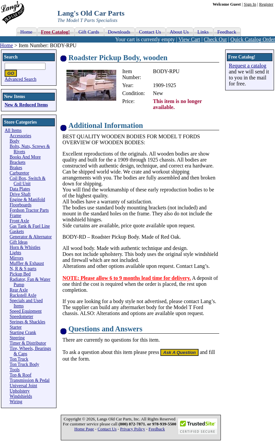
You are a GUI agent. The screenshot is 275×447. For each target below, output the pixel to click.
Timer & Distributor (28, 343)
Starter (16, 327)
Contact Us (107, 429)
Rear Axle (19, 289)
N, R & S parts (23, 268)
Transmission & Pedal (29, 380)
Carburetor (19, 172)
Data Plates (20, 188)
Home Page (84, 429)
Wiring (16, 401)
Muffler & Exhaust (27, 263)
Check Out (215, 39)
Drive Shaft (20, 194)
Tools (15, 369)
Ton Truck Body (24, 364)
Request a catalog (247, 65)
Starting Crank (23, 332)
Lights (15, 252)
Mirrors (17, 258)
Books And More (25, 157)
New (158, 93)
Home (6, 45)
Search (11, 57)
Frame (15, 215)
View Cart (189, 39)
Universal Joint (23, 385)
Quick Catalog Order (252, 39)
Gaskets (17, 231)
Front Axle (19, 220)
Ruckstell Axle (23, 295)
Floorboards (21, 204)
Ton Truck (19, 359)
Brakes (16, 167)
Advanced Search (21, 79)
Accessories (20, 135)
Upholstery (20, 391)
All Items (13, 130)
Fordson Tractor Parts (29, 210)
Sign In (250, 4)
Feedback (156, 429)
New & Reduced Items (26, 104)
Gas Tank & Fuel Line (30, 226)
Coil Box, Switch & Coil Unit (28, 181)
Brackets (18, 162)
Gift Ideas (19, 242)
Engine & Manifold (27, 199)
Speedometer (21, 316)
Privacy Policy (132, 429)
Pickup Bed (20, 274)
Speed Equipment (26, 311)
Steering (17, 337)
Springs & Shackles (27, 321)
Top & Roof (21, 375)
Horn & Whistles (25, 247)
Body (14, 141)
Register (266, 4)
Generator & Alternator (31, 236)
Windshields (21, 396)
